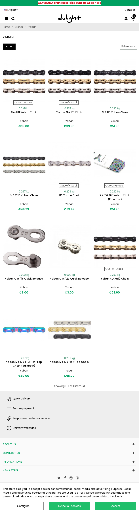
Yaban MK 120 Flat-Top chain (69, 362)
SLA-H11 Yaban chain (23, 112)
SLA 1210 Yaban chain (24, 195)
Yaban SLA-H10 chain (115, 278)
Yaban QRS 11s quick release (24, 278)
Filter (9, 46)
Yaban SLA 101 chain (69, 112)
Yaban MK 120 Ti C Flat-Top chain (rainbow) (24, 364)
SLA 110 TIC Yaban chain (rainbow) (114, 197)
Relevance (128, 46)
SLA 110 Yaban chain (115, 112)
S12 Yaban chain (69, 195)
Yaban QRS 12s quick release (69, 278)
